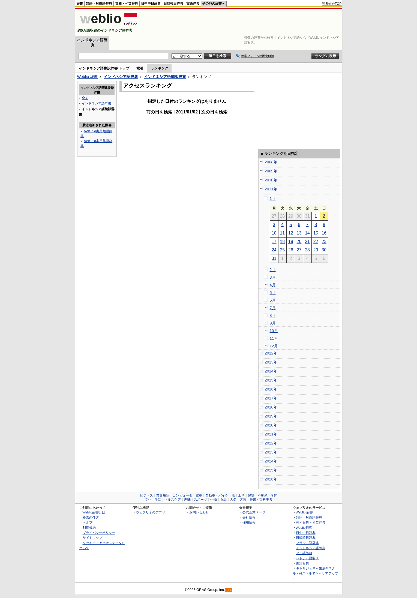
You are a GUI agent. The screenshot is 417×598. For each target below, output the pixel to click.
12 (290, 233)
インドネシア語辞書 (96, 103)
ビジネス (146, 495)
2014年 (271, 371)
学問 (274, 495)
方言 (243, 499)
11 (282, 233)
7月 (273, 308)
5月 (273, 292)
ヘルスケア (172, 499)
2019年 (271, 416)
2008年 (271, 162)
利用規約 (89, 527)
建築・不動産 (258, 495)
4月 (273, 285)
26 (290, 250)
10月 (274, 331)
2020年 (271, 425)
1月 (273, 198)
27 (299, 250)
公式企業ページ (253, 512)
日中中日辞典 (151, 3)
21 (307, 241)
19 (290, 241)
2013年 (271, 362)
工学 (241, 495)
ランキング (159, 68)
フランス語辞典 (307, 543)
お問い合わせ (199, 512)
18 (282, 241)
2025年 (271, 470)
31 (274, 258)
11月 (274, 338)
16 (324, 233)
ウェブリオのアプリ (150, 512)
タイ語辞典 (304, 553)
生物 (213, 499)
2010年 (271, 180)
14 (307, 233)
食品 (223, 499)
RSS (228, 589)
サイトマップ (92, 537)
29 (315, 250)
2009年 (271, 171)
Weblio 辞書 (87, 76)
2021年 (271, 434)
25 (282, 250)
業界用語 (162, 495)
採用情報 (249, 522)
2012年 (271, 353)
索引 (139, 68)
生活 (158, 499)
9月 (273, 323)
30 (324, 250)
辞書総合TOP (332, 4)
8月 (273, 315)
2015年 (271, 380)
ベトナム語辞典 (307, 558)
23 (324, 241)
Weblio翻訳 (304, 527)
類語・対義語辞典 (99, 3)
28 (307, 250)
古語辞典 (192, 3)
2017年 (271, 398)
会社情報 (249, 517)
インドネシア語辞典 (121, 76)
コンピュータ (182, 495)
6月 (273, 300)
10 (274, 233)
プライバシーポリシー (99, 532)
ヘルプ (87, 522)
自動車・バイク (216, 495)
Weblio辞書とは (94, 512)
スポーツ (200, 499)
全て (85, 97)
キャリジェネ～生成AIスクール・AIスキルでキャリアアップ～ (315, 573)
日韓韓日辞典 (173, 3)
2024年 (271, 461)
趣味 (187, 499)
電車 (199, 495)
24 (274, 250)
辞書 (79, 3)
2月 (273, 270)
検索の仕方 (91, 517)
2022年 (271, 443)
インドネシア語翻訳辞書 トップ (104, 68)
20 (299, 241)
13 (299, 233)
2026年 (271, 479)
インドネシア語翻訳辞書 (165, 76)
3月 (273, 277)
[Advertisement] (242, 22)
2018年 (271, 407)
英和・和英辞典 (126, 3)
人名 (233, 499)
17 (274, 241)
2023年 (271, 452)
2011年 (271, 189)
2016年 (271, 389)
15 (315, 233)
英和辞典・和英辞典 (310, 522)
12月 (274, 346)
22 (315, 241)
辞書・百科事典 (261, 499)
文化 (148, 499)
